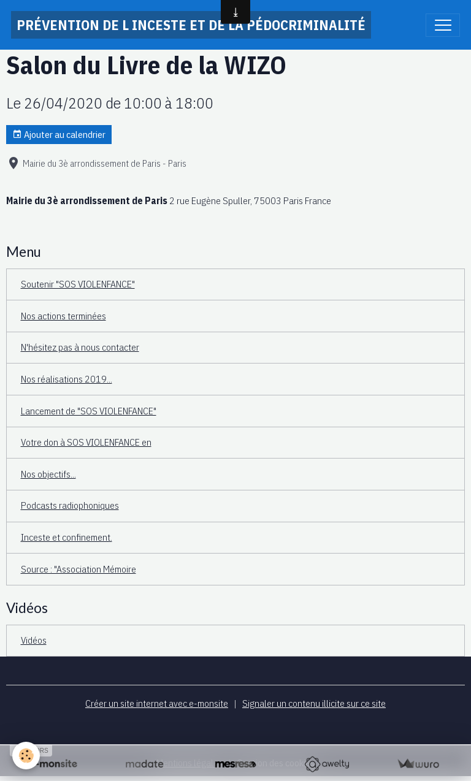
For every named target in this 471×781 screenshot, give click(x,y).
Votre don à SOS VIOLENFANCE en (86, 442)
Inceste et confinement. (66, 537)
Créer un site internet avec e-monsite (156, 703)
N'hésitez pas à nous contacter (80, 347)
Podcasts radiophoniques (70, 505)
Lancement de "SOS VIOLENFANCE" (88, 411)
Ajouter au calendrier (58, 134)
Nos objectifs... (48, 474)
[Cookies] (26, 755)
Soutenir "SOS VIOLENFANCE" (78, 284)
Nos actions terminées (63, 316)
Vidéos (34, 640)
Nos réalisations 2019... (66, 379)
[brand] (191, 25)
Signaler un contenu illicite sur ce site (314, 703)
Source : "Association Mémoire (78, 569)
